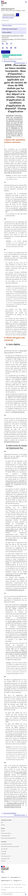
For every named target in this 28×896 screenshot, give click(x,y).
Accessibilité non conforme (7, 884)
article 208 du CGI (14, 621)
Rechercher (17, 14)
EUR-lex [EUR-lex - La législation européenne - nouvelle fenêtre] (2, 853)
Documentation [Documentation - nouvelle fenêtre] (4, 835)
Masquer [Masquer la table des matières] (6, 52)
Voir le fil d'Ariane (5, 20)
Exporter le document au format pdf (2, 43)
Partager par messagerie (15, 47)
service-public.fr (14, 877)
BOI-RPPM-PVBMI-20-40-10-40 (16, 574)
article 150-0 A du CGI (18, 377)
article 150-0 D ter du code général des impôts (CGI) (15, 152)
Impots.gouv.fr (4, 858)
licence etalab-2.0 (7, 894)
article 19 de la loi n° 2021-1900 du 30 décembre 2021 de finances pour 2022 (15, 798)
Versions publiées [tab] (6, 32)
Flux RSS (3, 831)
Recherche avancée (8, 17)
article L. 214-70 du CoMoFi (17, 654)
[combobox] (9, 14)
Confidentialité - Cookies (9, 887)
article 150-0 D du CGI (12, 357)
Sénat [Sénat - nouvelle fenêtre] (2, 861)
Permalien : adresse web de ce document (11, 43)
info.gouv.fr (4, 877)
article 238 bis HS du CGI (16, 607)
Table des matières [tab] (7, 25)
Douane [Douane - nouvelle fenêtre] (3, 851)
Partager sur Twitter (6, 47)
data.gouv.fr (17, 880)
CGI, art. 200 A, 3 (18, 302)
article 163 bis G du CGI (13, 735)
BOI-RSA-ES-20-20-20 (12, 306)
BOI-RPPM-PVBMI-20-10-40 (11, 442)
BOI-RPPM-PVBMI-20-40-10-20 (15, 590)
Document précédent (9, 61)
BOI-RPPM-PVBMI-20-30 (16, 539)
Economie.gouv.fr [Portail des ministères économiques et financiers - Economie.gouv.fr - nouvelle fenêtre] (5, 856)
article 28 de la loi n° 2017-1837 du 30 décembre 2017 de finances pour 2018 (16, 482)
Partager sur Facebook (2, 47)
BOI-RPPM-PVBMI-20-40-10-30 (12, 805)
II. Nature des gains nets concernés (12, 59)
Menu (25, 2)
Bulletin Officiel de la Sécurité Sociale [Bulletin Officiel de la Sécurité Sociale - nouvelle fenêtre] (9, 846)
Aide (2, 822)
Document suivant (19, 63)
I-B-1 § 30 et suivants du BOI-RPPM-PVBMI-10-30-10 (16, 210)
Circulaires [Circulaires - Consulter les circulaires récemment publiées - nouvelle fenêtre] (3, 849)
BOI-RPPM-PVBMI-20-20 (16, 530)
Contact (3, 825)
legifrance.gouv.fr (6, 880)
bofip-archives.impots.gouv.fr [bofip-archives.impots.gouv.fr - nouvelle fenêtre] (7, 838)
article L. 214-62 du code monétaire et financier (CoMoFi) (16, 651)
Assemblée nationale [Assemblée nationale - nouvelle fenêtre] (5, 844)
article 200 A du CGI (18, 518)
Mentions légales (18, 884)
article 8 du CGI (19, 201)
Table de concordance (6, 833)
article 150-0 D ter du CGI (15, 455)
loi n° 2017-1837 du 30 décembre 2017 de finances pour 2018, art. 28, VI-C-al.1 (15, 171)
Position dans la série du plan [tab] (9, 29)
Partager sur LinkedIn (11, 47)
